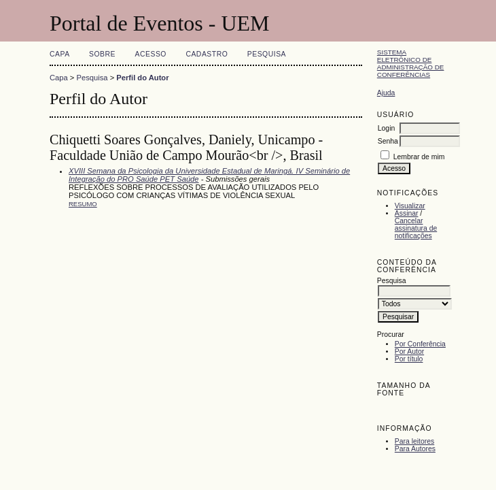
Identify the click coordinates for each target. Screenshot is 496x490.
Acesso (150, 54)
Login (386, 128)
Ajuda (386, 93)
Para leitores (414, 441)
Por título (409, 359)
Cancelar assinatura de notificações (416, 228)
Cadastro (206, 54)
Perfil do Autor (142, 78)
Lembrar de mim (419, 157)
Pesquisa (266, 54)
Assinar (407, 213)
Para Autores (415, 449)
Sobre (102, 54)
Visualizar (410, 206)
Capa (60, 54)
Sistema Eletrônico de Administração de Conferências (410, 63)
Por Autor (409, 351)
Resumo (83, 204)
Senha (388, 141)
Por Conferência (420, 344)
